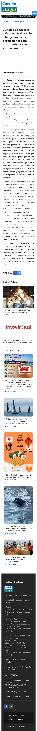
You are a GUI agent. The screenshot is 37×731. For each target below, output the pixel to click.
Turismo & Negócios (18, 22)
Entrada (6, 22)
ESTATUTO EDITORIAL (16, 715)
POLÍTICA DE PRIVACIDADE (17, 720)
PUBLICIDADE (13, 717)
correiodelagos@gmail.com (18, 696)
